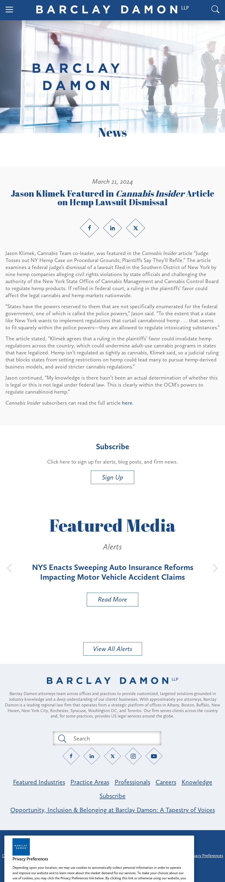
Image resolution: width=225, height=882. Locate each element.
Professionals (132, 782)
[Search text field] (113, 738)
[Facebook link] (89, 228)
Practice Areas (89, 782)
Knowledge (197, 782)
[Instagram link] (133, 756)
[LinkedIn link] (112, 228)
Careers (166, 782)
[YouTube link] (154, 756)
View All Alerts (112, 649)
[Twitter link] (135, 228)
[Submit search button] (62, 738)
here (127, 403)
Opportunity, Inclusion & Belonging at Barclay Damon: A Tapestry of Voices (112, 810)
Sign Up (112, 477)
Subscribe (112, 796)
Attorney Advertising (112, 838)
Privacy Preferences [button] (205, 855)
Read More (107, 600)
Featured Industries (39, 782)
